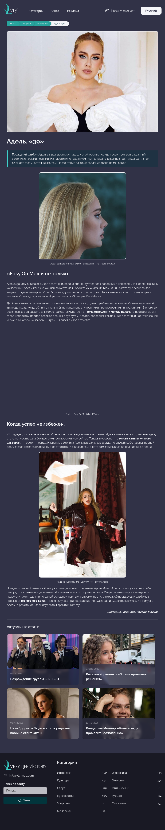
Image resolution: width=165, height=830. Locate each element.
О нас (55, 11)
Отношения (137, 803)
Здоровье (82, 803)
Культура (82, 780)
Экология (137, 780)
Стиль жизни (137, 788)
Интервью (82, 773)
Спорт (82, 788)
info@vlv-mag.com (18, 776)
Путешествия (82, 796)
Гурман (137, 796)
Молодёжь (82, 811)
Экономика (137, 773)
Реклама (73, 11)
